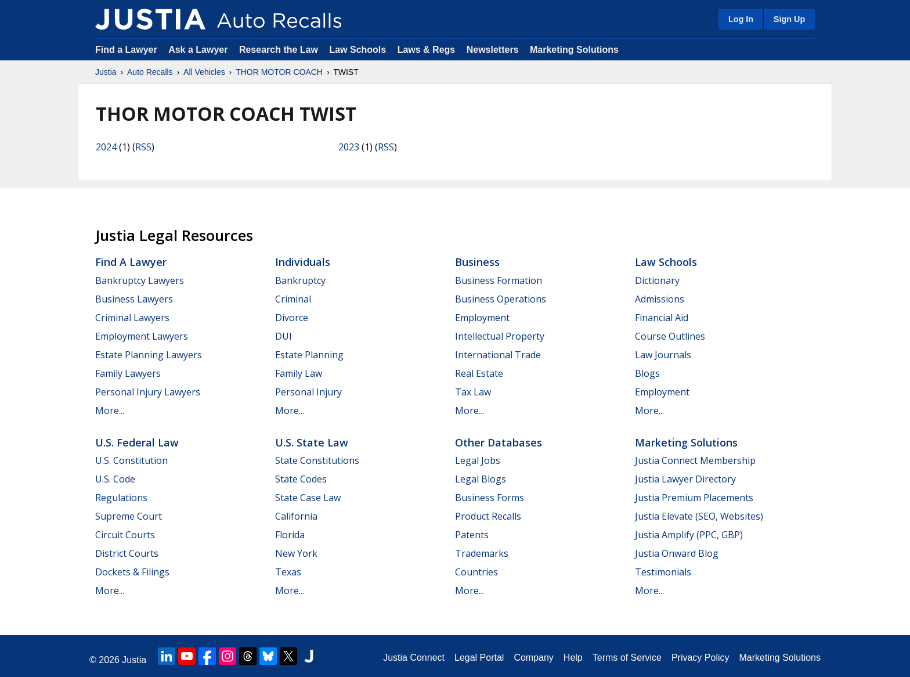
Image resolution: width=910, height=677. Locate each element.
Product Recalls (488, 516)
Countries (476, 572)
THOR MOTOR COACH (279, 72)
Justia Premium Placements (694, 497)
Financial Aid (661, 317)
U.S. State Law (311, 442)
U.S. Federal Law (137, 442)
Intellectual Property (499, 336)
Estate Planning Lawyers (148, 354)
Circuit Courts (125, 534)
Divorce (291, 317)
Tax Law (473, 392)
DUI (283, 336)
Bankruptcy (300, 280)
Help (573, 657)
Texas (288, 572)
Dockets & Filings (132, 572)
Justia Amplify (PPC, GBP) (689, 534)
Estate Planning (309, 354)
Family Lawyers (128, 373)
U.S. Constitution (131, 460)
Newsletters (493, 50)
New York (296, 553)
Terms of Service (627, 657)
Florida (290, 534)
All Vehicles (204, 72)
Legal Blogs (480, 479)
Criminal (293, 299)
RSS (143, 147)
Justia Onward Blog (676, 553)
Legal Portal (479, 657)
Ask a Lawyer (199, 50)
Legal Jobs (477, 460)
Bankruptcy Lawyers (139, 280)
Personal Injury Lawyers (147, 392)
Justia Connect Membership (695, 460)
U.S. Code (115, 479)
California (296, 516)
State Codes (301, 479)
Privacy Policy (700, 657)
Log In (740, 19)
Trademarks (481, 553)
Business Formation (498, 280)
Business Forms (489, 497)
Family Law (298, 373)
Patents (472, 534)
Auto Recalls (150, 72)
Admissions (659, 299)
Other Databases (498, 442)
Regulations (121, 497)
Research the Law (278, 50)
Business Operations (500, 299)
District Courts (126, 553)
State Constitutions (317, 460)
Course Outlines (670, 336)
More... (109, 410)
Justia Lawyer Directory (685, 479)
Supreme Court (128, 516)
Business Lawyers (134, 299)
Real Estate (479, 373)
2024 (106, 147)
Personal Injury (308, 392)
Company (533, 657)
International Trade (498, 354)
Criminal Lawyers (132, 317)
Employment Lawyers (141, 336)
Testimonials (663, 572)
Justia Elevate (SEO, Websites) (699, 516)
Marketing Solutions (574, 50)
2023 (348, 147)
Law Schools (357, 50)
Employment (482, 317)
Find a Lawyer (126, 50)
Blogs (647, 373)
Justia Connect (414, 657)
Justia (106, 72)
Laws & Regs (427, 50)
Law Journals (663, 354)
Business (477, 262)
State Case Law (308, 497)
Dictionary (657, 280)
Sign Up (789, 19)
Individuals (302, 262)
